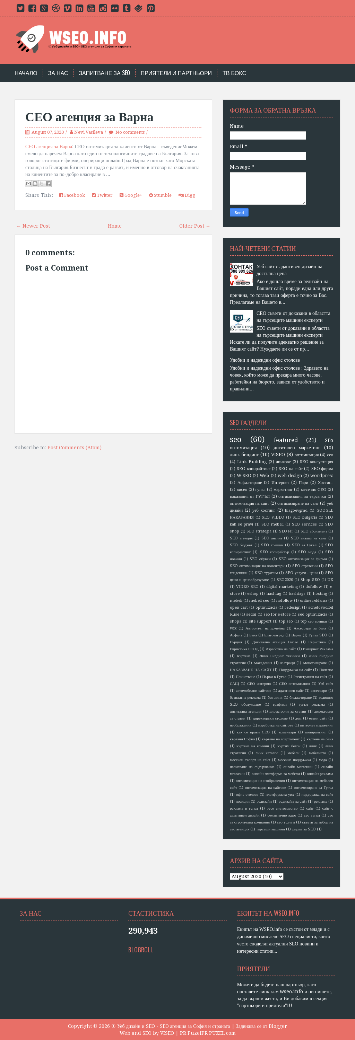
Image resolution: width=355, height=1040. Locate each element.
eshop (253, 593)
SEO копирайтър (274, 552)
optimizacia (266, 607)
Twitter (102, 195)
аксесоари (319, 690)
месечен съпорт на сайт (250, 760)
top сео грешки (314, 621)
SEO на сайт (291, 468)
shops (235, 621)
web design (290, 475)
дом (298, 718)
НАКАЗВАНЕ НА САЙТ (251, 670)
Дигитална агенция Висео (275, 642)
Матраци (287, 663)
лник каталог (267, 753)
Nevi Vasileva (88, 132)
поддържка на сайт (317, 794)
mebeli (236, 600)
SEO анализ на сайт (309, 538)
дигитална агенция (245, 711)
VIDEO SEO (247, 586)
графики (280, 704)
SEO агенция (241, 538)
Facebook (72, 195)
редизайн (264, 801)
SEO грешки (272, 545)
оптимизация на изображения (260, 780)
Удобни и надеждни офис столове (265, 360)
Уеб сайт (325, 683)
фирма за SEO (304, 829)
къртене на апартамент (281, 739)
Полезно (326, 670)
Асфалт (236, 635)
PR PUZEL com (218, 1033)
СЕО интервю (259, 683)
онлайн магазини (297, 767)
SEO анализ (271, 538)
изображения (240, 725)
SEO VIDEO (273, 517)
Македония (263, 663)
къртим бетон (289, 746)
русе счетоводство (282, 808)
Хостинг (325, 482)
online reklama (313, 600)
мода (323, 760)
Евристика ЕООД (244, 649)
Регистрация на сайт (310, 677)
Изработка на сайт (281, 649)
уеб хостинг (263, 510)
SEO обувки (260, 559)
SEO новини (302, 943)
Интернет (280, 482)
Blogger (278, 1026)
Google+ (131, 195)
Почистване (245, 677)
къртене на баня (320, 739)
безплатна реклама (245, 697)
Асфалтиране (249, 482)
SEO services (304, 524)
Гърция (236, 642)
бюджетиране (300, 697)
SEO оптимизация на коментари (257, 566)
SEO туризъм (266, 573)
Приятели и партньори (176, 73)
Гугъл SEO (318, 635)
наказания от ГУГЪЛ (250, 496)
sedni (251, 614)
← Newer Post (33, 226)
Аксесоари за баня (310, 628)
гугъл (260, 489)
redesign (293, 607)
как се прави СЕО (253, 732)
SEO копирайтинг (253, 468)
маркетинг (283, 489)
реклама (320, 801)
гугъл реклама (312, 704)
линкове (283, 461)
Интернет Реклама (318, 649)
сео (330, 454)
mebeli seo (259, 600)
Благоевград (274, 635)
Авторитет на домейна (265, 628)
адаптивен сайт (291, 690)
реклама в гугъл (244, 808)
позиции (243, 801)
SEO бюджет (241, 545)
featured (286, 440)
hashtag (274, 593)
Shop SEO (310, 580)
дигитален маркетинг (297, 447)
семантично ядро (282, 815)
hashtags (297, 593)
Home (115, 226)
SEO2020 (285, 580)
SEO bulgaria (305, 517)
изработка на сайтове (275, 725)
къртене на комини (252, 746)
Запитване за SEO (104, 73)
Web (264, 475)
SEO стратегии (305, 566)
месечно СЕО (313, 489)
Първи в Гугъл (274, 677)
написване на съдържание (252, 767)
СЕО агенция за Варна (89, 116)
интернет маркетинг (316, 725)
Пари (303, 482)
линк (313, 746)
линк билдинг (244, 454)
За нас (58, 73)
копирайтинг (315, 732)
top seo (286, 621)
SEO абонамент (314, 531)
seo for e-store (277, 614)
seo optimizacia (312, 614)
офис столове (247, 794)
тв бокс (234, 73)
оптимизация (307, 454)
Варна (297, 635)
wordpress (321, 475)
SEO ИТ (286, 531)
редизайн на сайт (293, 801)
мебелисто (317, 753)
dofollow (313, 586)
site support (260, 621)
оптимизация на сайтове (265, 787)
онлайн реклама (320, 774)
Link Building (252, 461)
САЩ (234, 683)
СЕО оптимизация (294, 683)
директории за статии (287, 711)
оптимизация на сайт (249, 503)
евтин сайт (318, 718)
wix (233, 628)
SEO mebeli (272, 524)
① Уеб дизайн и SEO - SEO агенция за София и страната (170, 1026)
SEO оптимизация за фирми (303, 559)
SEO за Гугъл (304, 545)
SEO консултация (316, 461)
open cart (239, 607)
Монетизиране (315, 663)
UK (330, 580)
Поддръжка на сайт (295, 670)
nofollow (284, 600)
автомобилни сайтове (253, 690)
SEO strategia (259, 531)
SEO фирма (322, 468)
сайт (309, 808)
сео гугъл (312, 815)
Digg (187, 195)
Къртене (244, 656)
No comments (130, 132)
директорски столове (270, 718)
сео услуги (286, 822)
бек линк (275, 697)
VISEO (278, 454)
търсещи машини (270, 829)
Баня (253, 635)
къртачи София (242, 739)
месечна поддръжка (294, 760)
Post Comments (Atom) (74, 447)
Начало (26, 73)
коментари (287, 732)
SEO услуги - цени (301, 573)
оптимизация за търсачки (302, 496)
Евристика (317, 642)
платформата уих (280, 794)
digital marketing (281, 586)
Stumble (160, 195)
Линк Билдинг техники (280, 656)
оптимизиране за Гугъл (313, 787)
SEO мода (307, 552)
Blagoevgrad (296, 510)
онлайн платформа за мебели (276, 774)
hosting (320, 593)
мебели (294, 753)
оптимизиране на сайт (298, 503)
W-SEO (244, 475)
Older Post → (194, 226)
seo (235, 439)
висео (242, 489)
